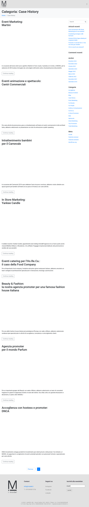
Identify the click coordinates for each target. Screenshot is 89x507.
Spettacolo (71, 118)
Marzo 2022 (71, 74)
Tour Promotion (72, 123)
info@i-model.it (28, 486)
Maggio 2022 (72, 71)
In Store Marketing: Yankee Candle (13, 201)
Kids (69, 116)
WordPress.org (72, 142)
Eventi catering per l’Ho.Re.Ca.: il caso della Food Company (21, 262)
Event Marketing (72, 100)
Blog (69, 95)
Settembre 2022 (72, 69)
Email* (68, 486)
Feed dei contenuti (73, 137)
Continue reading (8, 73)
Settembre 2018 (72, 81)
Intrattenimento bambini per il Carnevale (17, 142)
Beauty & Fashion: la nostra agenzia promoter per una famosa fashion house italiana (33, 287)
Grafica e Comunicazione (75, 108)
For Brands (71, 103)
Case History (71, 98)
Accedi (70, 134)
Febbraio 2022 (72, 76)
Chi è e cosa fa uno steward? (76, 47)
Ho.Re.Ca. (71, 110)
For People (71, 105)
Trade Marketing (72, 126)
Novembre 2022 (72, 63)
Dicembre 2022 (72, 61)
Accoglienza (71, 90)
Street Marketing (72, 121)
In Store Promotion (73, 113)
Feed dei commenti (73, 139)
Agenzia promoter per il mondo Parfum (14, 348)
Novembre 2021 (72, 79)
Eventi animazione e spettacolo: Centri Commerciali (21, 82)
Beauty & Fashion (73, 92)
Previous (30, 469)
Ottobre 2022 (72, 66)
